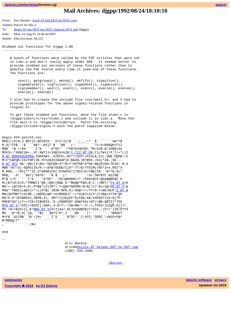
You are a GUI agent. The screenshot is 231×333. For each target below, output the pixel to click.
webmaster (13, 322)
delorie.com (14, 5)
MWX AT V (41, 242)
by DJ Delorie (47, 328)
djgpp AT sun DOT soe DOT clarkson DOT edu (46, 29)
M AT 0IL (10, 188)
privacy (220, 322)
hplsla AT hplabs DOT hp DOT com (107, 287)
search (221, 5)
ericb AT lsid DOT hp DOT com (54, 20)
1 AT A (122, 219)
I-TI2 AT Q (81, 174)
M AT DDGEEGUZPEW (18, 178)
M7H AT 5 (10, 237)
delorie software (199, 322)
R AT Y (118, 215)
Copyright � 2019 (19, 328)
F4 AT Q (117, 210)
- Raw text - (115, 305)
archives (31, 5)
